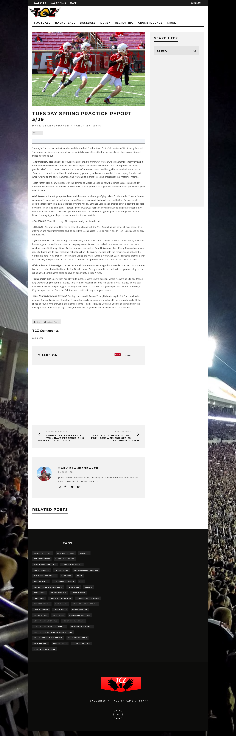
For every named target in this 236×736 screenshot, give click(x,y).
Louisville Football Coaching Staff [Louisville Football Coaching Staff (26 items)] (53, 636)
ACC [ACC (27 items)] (81, 583)
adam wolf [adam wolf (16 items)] (73, 589)
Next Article (123, 432)
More (171, 22)
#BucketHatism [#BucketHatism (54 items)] (42, 559)
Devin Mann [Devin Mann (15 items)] (61, 607)
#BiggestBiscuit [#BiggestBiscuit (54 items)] (66, 553)
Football (42, 22)
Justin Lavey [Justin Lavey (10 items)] (60, 612)
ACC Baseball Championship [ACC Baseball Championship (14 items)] (48, 589)
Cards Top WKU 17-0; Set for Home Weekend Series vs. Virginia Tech (115, 438)
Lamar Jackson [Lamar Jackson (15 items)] (80, 612)
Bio (38, 322)
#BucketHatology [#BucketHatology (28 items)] (64, 559)
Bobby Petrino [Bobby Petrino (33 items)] (58, 595)
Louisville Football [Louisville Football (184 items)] (82, 630)
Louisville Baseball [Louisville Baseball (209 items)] (79, 618)
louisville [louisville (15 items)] (58, 618)
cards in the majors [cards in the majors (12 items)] (60, 601)
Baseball (88, 22)
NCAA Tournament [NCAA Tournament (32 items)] (77, 642)
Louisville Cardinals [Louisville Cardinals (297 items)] (74, 624)
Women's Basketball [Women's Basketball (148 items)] (44, 654)
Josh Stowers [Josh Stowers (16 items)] (41, 612)
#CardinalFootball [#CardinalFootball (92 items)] (72, 565)
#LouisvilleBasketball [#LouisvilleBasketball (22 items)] (86, 571)
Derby (105, 22)
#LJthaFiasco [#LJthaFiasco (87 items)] (62, 571)
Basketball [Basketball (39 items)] (40, 595)
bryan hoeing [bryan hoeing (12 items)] (79, 595)
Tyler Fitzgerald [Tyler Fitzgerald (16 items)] (81, 648)
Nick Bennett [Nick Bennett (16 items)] (41, 648)
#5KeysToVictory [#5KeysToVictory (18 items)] (43, 553)
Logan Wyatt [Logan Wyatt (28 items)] (41, 618)
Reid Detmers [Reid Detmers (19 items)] (60, 648)
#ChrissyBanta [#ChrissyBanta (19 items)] (41, 571)
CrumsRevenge (150, 22)
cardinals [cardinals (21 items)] (39, 601)
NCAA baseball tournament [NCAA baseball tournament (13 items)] (48, 642)
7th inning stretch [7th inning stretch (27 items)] (63, 583)
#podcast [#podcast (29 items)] (66, 577)
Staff (73, 3)
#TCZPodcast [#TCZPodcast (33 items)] (41, 583)
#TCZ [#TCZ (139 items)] (79, 577)
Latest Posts (53, 322)
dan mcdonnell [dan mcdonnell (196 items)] (42, 607)
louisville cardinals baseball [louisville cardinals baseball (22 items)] (50, 630)
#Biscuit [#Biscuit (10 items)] (84, 553)
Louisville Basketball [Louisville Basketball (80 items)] (45, 624)
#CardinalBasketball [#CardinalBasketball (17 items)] (45, 565)
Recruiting (124, 22)
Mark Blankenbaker (50, 125)
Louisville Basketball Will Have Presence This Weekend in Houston (61, 438)
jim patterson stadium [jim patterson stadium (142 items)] (85, 607)
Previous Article (56, 432)
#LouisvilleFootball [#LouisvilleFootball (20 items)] (45, 577)
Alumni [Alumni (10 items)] (88, 589)
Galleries (40, 3)
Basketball (65, 22)
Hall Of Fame (58, 3)
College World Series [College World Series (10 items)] (88, 601)
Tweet (128, 355)
